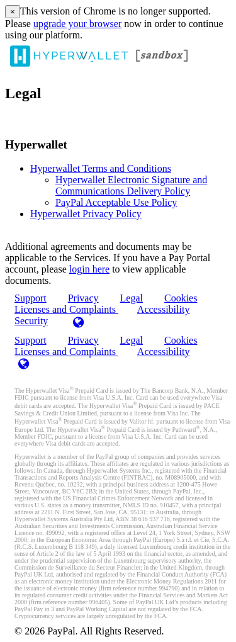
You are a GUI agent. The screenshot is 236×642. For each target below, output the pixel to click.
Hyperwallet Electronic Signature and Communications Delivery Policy (131, 185)
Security (31, 320)
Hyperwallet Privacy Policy (86, 213)
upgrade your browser (77, 23)
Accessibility (163, 309)
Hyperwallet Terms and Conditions (100, 168)
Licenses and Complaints (66, 351)
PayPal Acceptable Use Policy (116, 202)
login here (89, 269)
